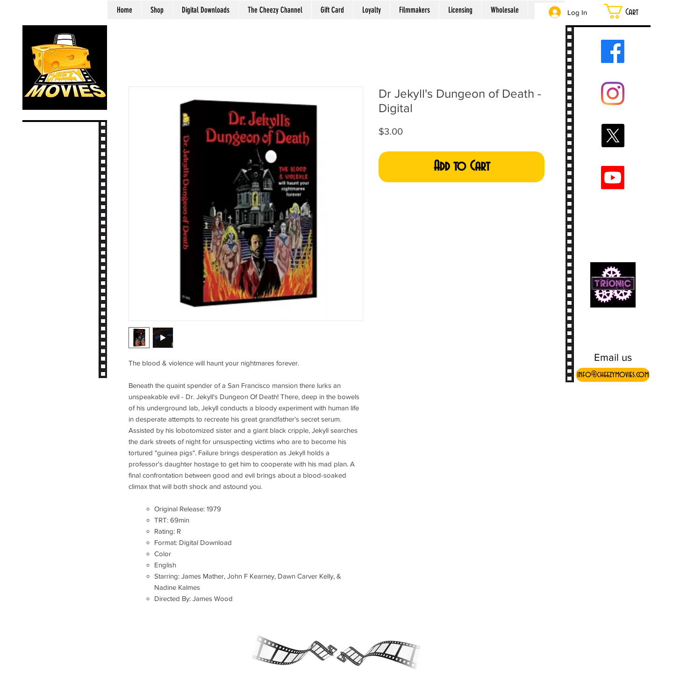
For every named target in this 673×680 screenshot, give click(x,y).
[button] (633, 11)
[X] (612, 135)
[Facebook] (612, 51)
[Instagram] (612, 93)
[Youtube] (612, 177)
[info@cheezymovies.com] (613, 375)
